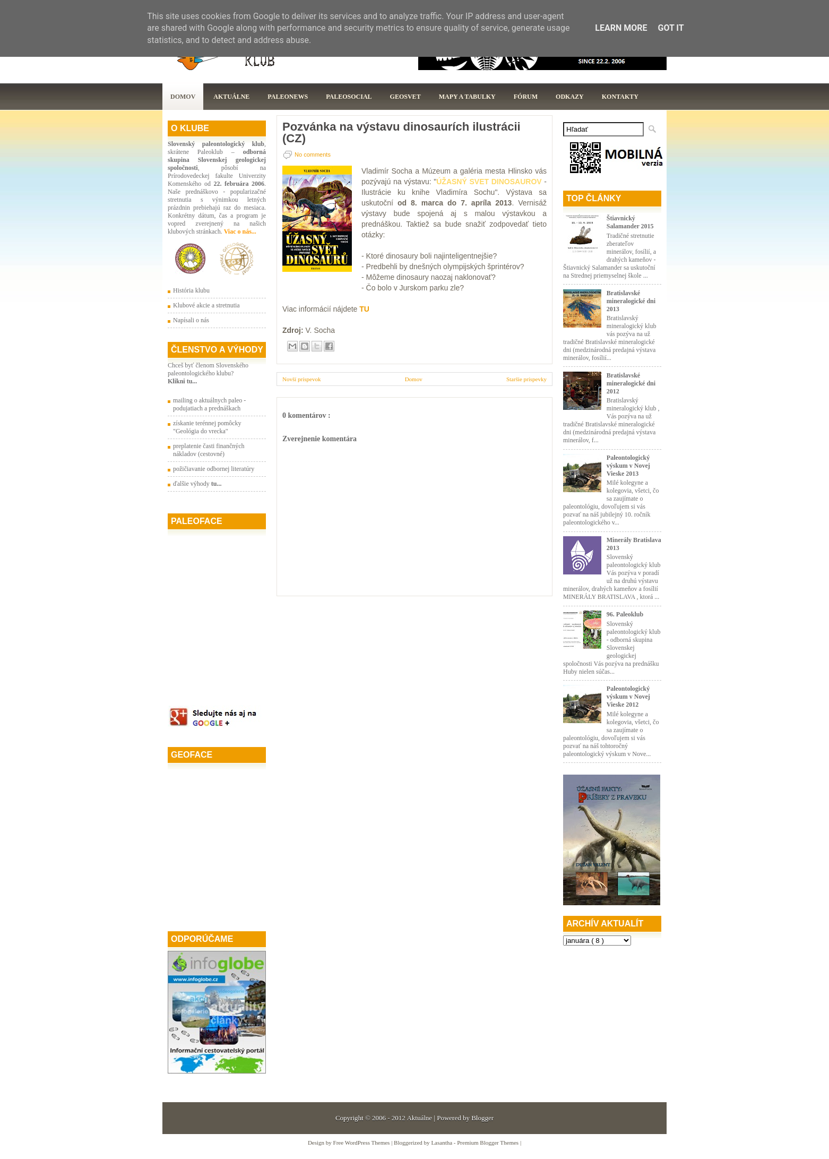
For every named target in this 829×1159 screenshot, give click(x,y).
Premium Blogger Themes (488, 1142)
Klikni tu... (182, 381)
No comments (313, 154)
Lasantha (442, 1142)
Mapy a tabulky (467, 96)
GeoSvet (405, 96)
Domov (182, 96)
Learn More (621, 28)
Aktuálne (231, 96)
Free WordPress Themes (362, 1142)
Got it (671, 28)
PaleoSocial (349, 96)
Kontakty (620, 96)
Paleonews (287, 96)
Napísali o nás (191, 320)
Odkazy (570, 96)
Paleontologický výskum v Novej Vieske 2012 (628, 696)
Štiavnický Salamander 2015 (630, 222)
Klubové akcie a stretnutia (206, 305)
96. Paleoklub (625, 614)
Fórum (526, 96)
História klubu (191, 290)
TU (364, 309)
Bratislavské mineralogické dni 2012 (631, 383)
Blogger (482, 1118)
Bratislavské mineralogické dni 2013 (631, 301)
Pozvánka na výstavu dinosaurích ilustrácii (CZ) (401, 132)
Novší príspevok (301, 379)
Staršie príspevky (526, 379)
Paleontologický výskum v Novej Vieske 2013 (628, 465)
